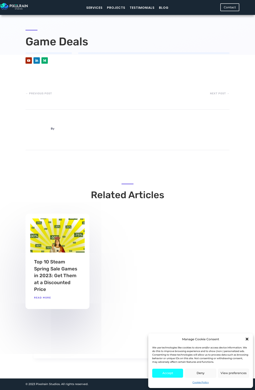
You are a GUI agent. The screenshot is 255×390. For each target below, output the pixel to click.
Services (94, 7)
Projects (116, 7)
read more (42, 297)
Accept (167, 373)
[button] (247, 339)
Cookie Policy (200, 382)
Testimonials (142, 7)
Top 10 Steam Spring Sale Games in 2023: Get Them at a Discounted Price (55, 275)
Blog (164, 7)
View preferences (234, 373)
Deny (200, 373)
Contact (230, 7)
